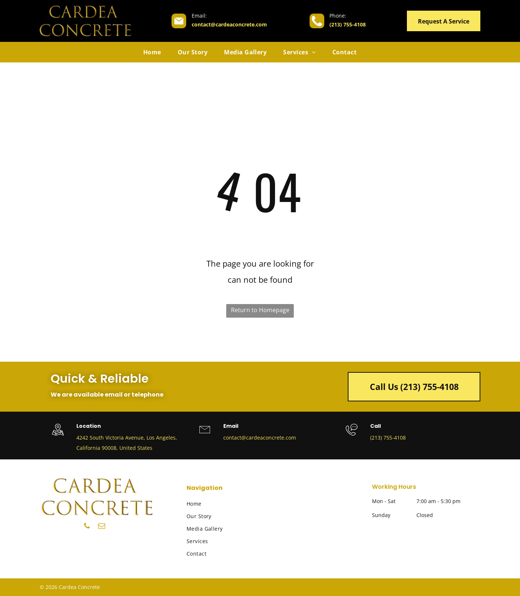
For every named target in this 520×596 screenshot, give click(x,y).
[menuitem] (155, 52)
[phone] (87, 527)
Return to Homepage (260, 310)
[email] (101, 527)
